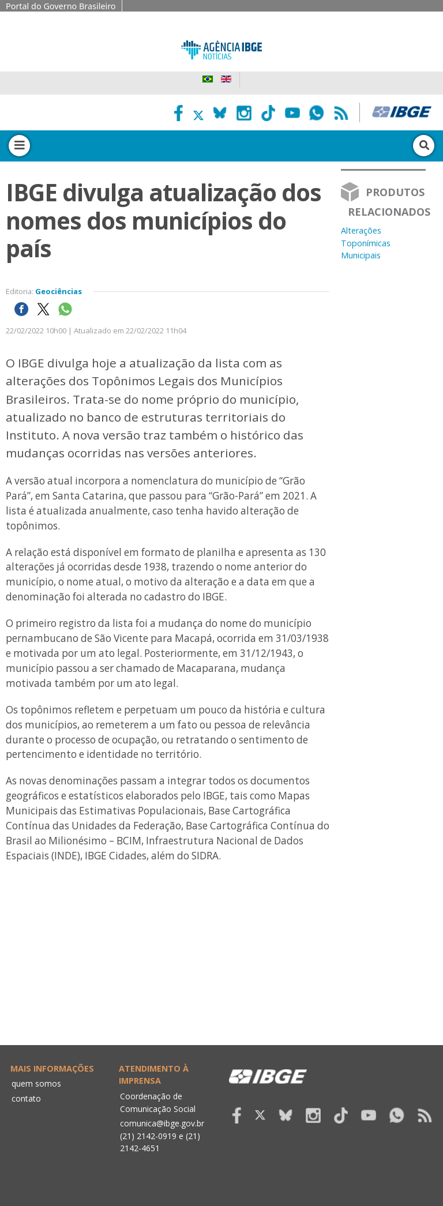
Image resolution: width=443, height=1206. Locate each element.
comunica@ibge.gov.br (162, 1123)
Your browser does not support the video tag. (167, 982)
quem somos (36, 1083)
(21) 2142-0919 (148, 1135)
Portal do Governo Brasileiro (61, 6)
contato (26, 1098)
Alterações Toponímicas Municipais (366, 243)
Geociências (58, 291)
